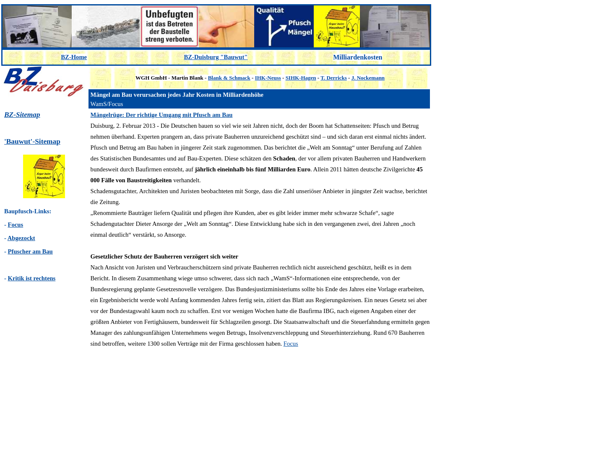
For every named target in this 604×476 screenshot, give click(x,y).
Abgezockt (21, 238)
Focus (15, 224)
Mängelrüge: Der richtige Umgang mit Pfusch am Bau (162, 114)
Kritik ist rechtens (32, 278)
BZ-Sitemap (22, 115)
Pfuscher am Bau (30, 251)
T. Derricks (333, 78)
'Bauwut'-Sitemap (32, 141)
